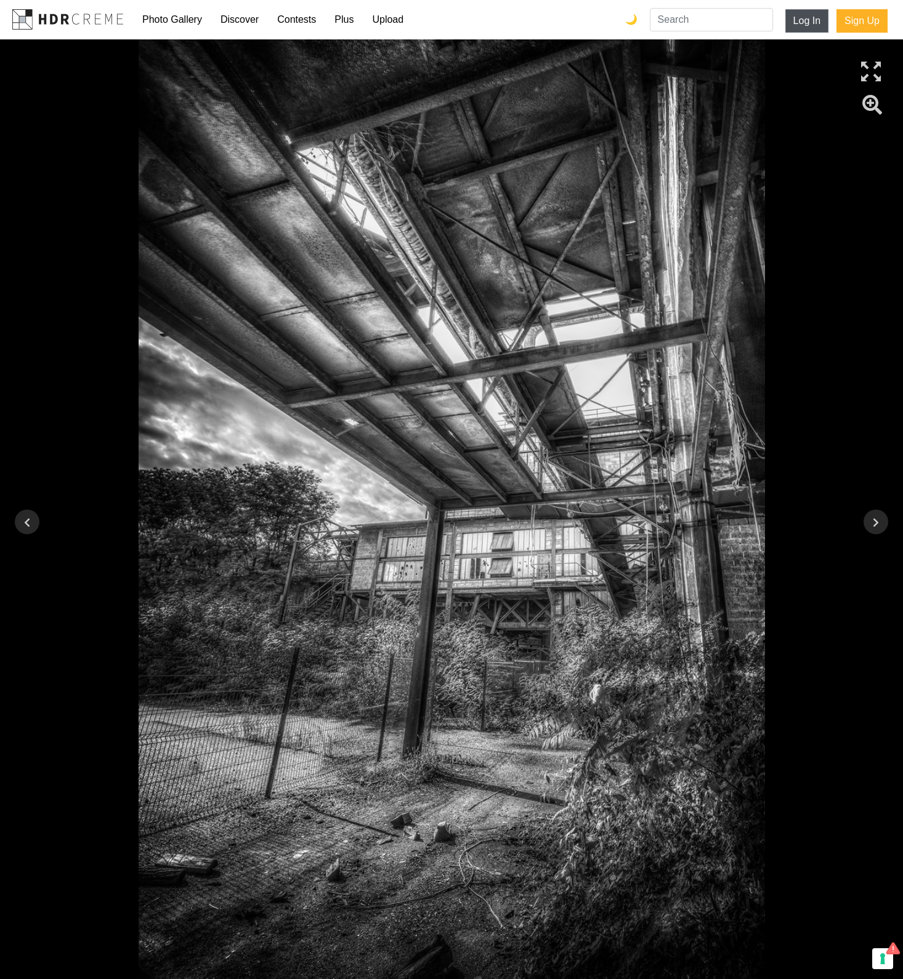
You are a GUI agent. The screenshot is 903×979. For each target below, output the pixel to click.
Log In (806, 20)
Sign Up (862, 20)
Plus (344, 19)
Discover (240, 19)
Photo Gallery (172, 19)
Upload (387, 19)
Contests (296, 19)
